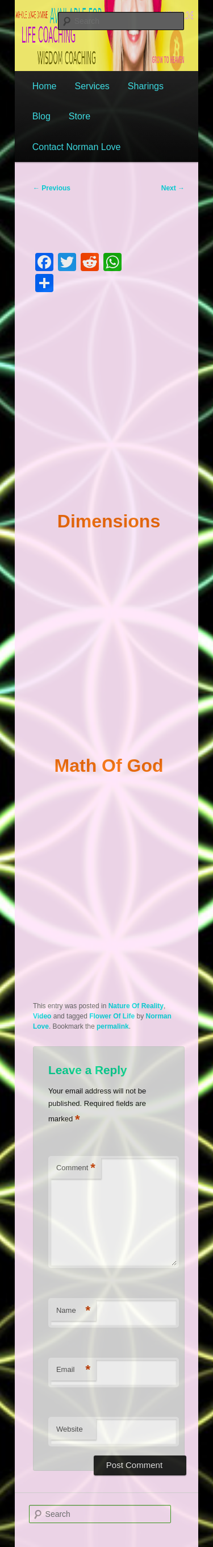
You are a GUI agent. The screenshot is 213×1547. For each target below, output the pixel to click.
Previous (51, 188)
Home (44, 86)
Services (91, 86)
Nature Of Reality (136, 1006)
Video (42, 1016)
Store (79, 116)
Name (73, 1311)
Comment (75, 1168)
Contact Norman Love (76, 147)
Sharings (146, 86)
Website (69, 1429)
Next (173, 188)
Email (73, 1370)
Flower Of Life (112, 1016)
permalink (113, 1026)
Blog (41, 116)
